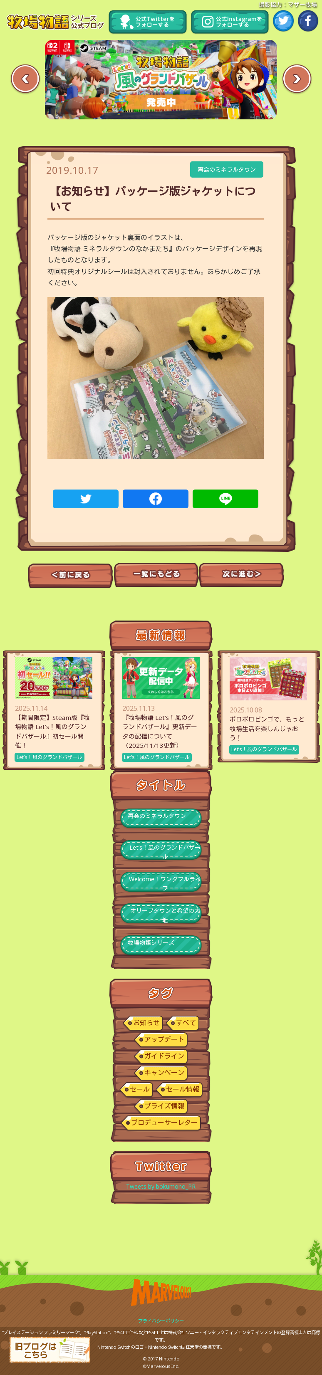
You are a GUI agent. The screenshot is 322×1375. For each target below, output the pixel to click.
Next (296, 79)
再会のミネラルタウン (227, 169)
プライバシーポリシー (161, 1321)
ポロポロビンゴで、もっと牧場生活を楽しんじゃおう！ (267, 728)
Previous (25, 79)
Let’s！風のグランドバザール (49, 757)
